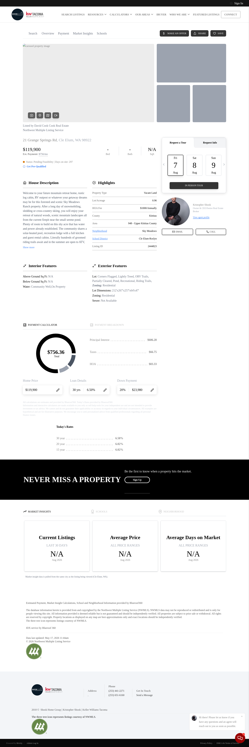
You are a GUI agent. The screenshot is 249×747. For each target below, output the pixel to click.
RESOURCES (97, 14)
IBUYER (161, 14)
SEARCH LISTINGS (73, 14)
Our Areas (144, 14)
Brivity (19, 743)
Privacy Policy (206, 743)
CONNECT (230, 14)
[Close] (242, 716)
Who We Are (179, 14)
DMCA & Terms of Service (228, 743)
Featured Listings (206, 14)
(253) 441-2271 (116, 690)
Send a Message (144, 695)
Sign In (236, 3)
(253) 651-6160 (116, 695)
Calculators (121, 14)
